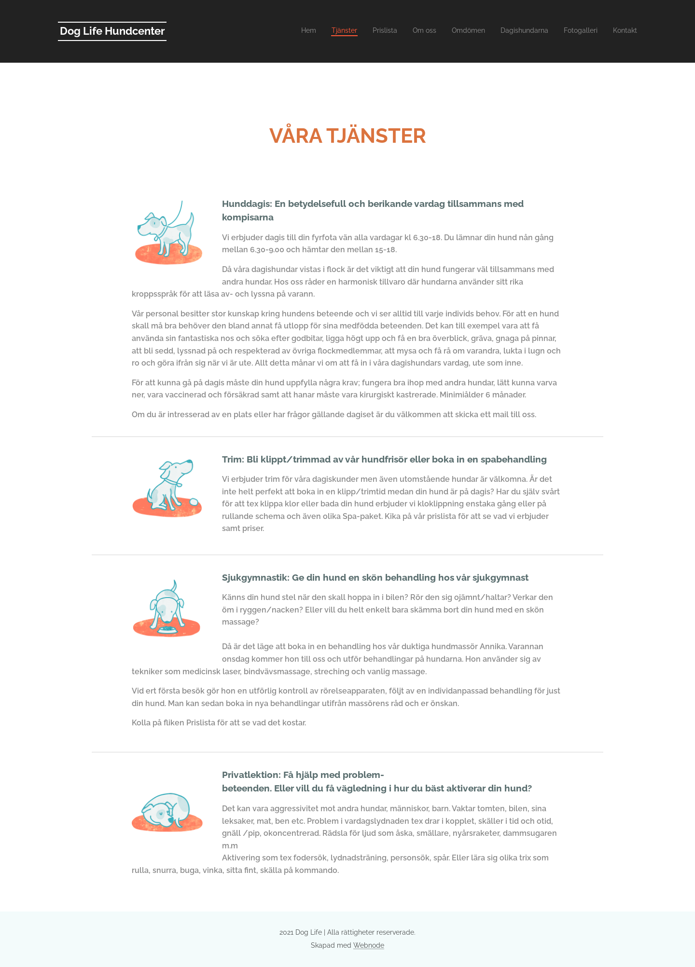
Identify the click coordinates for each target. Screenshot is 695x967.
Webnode (368, 945)
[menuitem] (532, 31)
